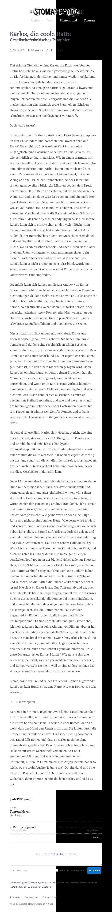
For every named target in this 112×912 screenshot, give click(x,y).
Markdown (20, 870)
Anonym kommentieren (72, 870)
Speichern (94, 870)
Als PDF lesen (55, 49)
